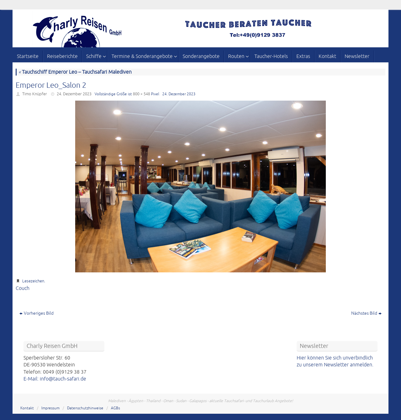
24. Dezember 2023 (74, 94)
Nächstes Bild (366, 313)
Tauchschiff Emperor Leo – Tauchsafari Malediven (75, 72)
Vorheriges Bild (36, 313)
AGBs (115, 408)
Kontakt (27, 408)
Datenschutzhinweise (85, 408)
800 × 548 (141, 94)
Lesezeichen (33, 281)
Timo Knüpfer (34, 94)
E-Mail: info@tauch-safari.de (54, 379)
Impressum (50, 408)
